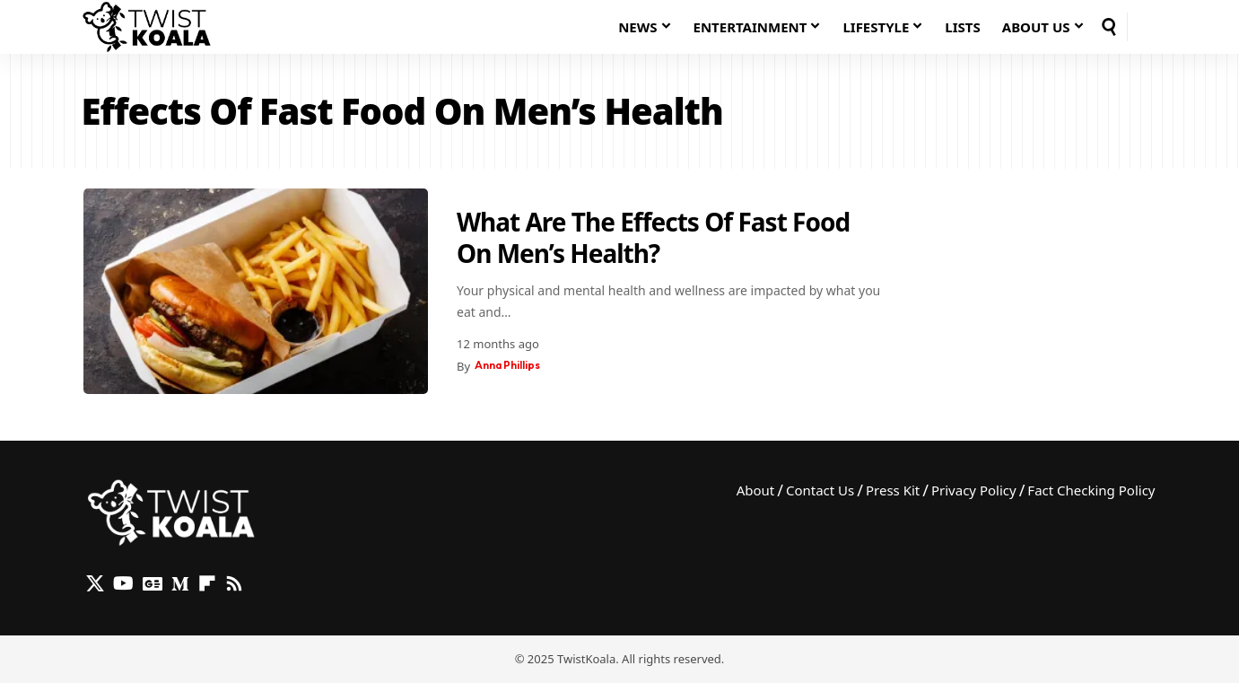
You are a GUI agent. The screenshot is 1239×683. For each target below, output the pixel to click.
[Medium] (180, 583)
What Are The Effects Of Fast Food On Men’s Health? (653, 237)
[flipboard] (207, 583)
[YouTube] (123, 583)
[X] (95, 583)
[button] (1109, 27)
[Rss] (234, 583)
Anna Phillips (511, 366)
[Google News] (152, 583)
